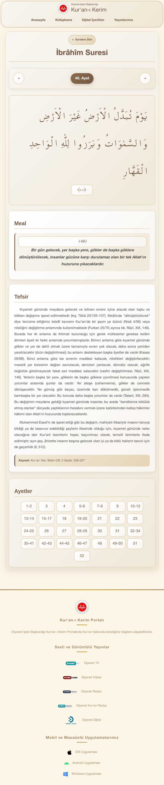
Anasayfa (38, 20)
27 (64, 531)
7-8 (100, 506)
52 (82, 556)
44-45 (64, 544)
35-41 (29, 544)
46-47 (82, 544)
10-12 (135, 506)
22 (117, 519)
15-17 (47, 519)
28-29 (82, 531)
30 (100, 531)
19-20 (82, 519)
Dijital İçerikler (93, 20)
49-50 (118, 544)
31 (117, 531)
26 (46, 531)
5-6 (82, 506)
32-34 (135, 531)
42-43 (47, 544)
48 (100, 544)
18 (64, 519)
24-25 (29, 531)
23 (135, 519)
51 (135, 544)
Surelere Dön (82, 39)
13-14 (29, 519)
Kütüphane (63, 20)
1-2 (29, 506)
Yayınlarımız (123, 20)
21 (100, 519)
